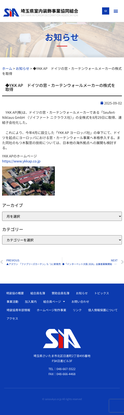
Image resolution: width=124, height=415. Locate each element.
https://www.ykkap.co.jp (21, 161)
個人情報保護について (103, 310)
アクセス (12, 318)
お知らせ (82, 293)
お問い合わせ (80, 301)
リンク (77, 310)
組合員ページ (54, 301)
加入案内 (31, 301)
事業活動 (12, 301)
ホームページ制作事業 (51, 310)
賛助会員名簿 (60, 293)
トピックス (101, 293)
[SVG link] (40, 12)
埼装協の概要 (15, 293)
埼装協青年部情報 (18, 310)
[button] (115, 10)
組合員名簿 (37, 293)
